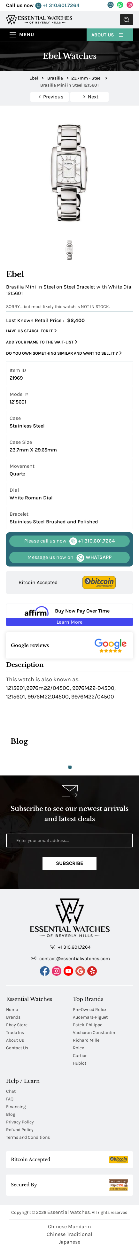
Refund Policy (20, 1129)
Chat (11, 1091)
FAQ (9, 1099)
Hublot (79, 1063)
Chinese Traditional (69, 1234)
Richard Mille (86, 1040)
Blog (10, 1114)
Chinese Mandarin (69, 1226)
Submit (126, 19)
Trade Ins (15, 1032)
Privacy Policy (20, 1122)
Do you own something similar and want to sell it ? (64, 353)
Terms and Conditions (28, 1137)
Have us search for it (31, 330)
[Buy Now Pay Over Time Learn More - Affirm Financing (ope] (69, 615)
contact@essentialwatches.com (70, 958)
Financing (16, 1106)
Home (12, 1009)
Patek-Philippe (87, 1025)
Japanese (69, 1242)
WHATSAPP (69, 557)
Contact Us (17, 1048)
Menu (26, 34)
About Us (107, 34)
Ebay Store (16, 1025)
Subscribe (69, 863)
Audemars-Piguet (90, 1017)
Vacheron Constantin (94, 1032)
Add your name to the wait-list (41, 342)
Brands (13, 1017)
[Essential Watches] (39, 19)
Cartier (80, 1055)
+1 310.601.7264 (57, 5)
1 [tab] (70, 767)
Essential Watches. (69, 1212)
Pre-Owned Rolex (89, 1009)
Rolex (78, 1048)
